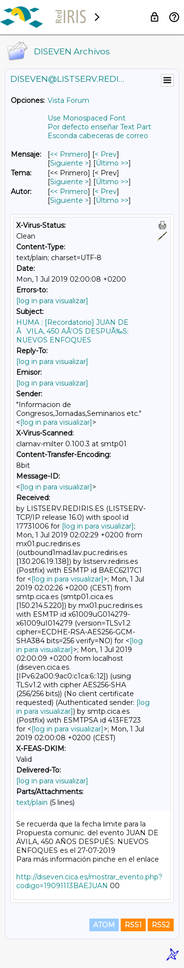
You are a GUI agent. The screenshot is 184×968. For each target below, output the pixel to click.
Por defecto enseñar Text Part (99, 126)
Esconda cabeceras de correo (98, 135)
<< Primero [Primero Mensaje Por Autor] (69, 191)
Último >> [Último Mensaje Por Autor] (112, 200)
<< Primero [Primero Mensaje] (69, 154)
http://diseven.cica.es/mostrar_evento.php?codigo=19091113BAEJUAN (89, 881)
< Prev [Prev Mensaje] (106, 154)
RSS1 (133, 924)
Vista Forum (68, 100)
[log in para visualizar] (52, 300)
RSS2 (161, 924)
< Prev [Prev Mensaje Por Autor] (106, 191)
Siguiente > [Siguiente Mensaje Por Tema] (69, 181)
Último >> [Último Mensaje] (112, 163)
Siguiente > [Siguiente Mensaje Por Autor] (69, 200)
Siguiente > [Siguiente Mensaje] (69, 163)
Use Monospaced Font (87, 118)
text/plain (32, 802)
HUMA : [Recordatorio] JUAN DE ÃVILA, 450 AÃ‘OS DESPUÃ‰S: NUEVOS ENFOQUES (72, 331)
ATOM (104, 924)
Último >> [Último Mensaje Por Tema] (112, 181)
